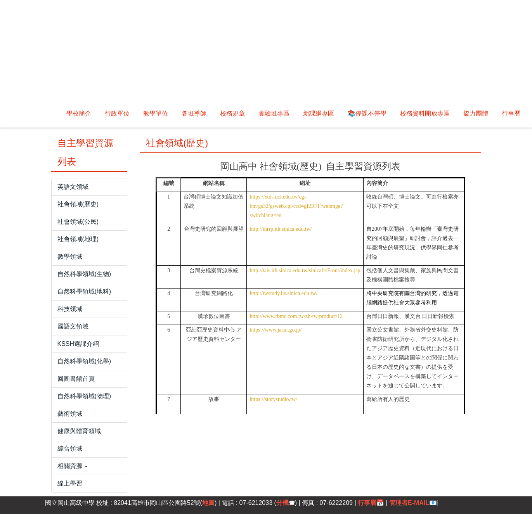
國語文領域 (72, 326)
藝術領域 (69, 413)
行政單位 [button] (117, 113)
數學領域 (69, 256)
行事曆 (511, 113)
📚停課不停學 (367, 113)
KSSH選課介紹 (78, 343)
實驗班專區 (273, 113)
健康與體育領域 (79, 431)
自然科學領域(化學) (84, 361)
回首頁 (82, 113)
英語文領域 (72, 186)
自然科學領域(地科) (84, 291)
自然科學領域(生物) (84, 274)
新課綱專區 (318, 113)
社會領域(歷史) (78, 204)
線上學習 (69, 483)
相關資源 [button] (72, 466)
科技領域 (69, 309)
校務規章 (232, 113)
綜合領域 (69, 448)
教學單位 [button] (155, 113)
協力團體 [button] (475, 113)
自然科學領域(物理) (84, 396)
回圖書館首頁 (76, 378)
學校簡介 (46, 113)
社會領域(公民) (78, 221)
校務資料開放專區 (425, 113)
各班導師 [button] (194, 113)
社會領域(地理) (78, 239)
